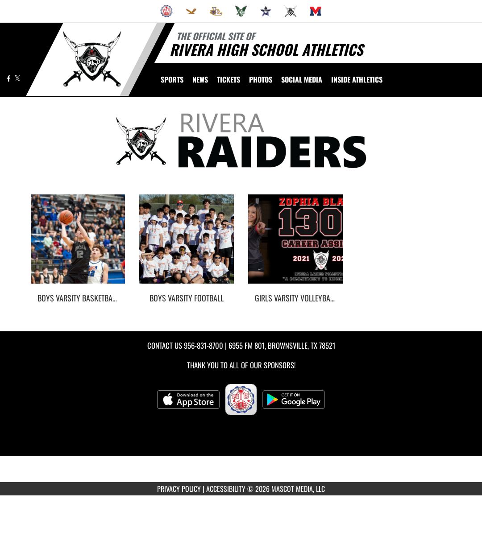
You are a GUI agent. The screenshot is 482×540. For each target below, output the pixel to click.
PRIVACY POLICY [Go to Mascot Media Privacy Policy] (179, 488)
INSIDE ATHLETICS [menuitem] (356, 79)
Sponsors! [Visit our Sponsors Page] (279, 365)
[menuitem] (166, 11)
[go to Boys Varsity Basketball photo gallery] (78, 245)
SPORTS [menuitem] (172, 79)
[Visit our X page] (17, 78)
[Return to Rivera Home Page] (91, 58)
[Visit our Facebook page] (9, 78)
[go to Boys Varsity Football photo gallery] (186, 245)
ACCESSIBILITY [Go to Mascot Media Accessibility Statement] (225, 488)
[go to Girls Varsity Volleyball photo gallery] (295, 245)
